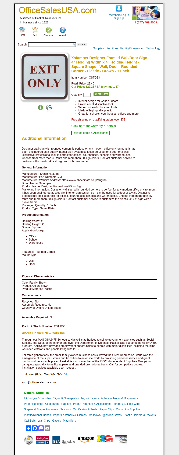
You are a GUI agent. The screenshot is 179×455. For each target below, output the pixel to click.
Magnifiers (69, 420)
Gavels (56, 420)
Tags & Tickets (90, 398)
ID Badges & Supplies (37, 398)
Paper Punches (33, 403)
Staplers (66, 403)
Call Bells (30, 420)
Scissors (65, 409)
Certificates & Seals (85, 409)
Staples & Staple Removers (41, 409)
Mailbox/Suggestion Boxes (105, 415)
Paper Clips (106, 409)
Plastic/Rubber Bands (37, 415)
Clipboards (52, 403)
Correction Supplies (128, 409)
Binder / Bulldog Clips (126, 403)
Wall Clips (44, 420)
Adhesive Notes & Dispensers (119, 398)
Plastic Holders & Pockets (140, 415)
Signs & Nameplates (66, 398)
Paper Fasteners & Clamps (70, 415)
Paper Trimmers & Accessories (92, 403)
